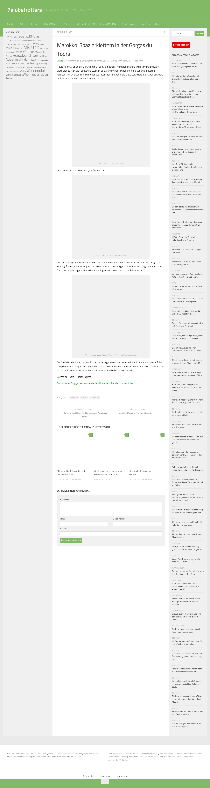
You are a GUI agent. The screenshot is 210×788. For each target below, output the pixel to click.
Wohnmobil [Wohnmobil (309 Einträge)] (35, 70)
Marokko (84, 398)
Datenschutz (106, 776)
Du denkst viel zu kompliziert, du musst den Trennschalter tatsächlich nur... (188, 210)
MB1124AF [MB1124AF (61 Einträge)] (44, 48)
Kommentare (89, 776)
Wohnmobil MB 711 (86, 24)
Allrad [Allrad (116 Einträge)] (13, 36)
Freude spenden (181, 45)
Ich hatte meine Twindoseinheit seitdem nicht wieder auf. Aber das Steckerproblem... (187, 455)
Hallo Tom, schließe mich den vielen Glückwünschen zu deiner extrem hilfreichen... (187, 225)
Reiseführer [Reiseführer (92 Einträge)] (41, 56)
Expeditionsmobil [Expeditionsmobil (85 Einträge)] (29, 40)
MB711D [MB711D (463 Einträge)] (32, 47)
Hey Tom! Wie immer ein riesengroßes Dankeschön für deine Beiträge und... (187, 167)
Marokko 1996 (64, 32)
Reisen (34, 24)
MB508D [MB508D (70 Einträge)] (19, 48)
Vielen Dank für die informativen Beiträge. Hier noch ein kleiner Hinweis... (186, 601)
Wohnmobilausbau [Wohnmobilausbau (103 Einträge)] (15, 74)
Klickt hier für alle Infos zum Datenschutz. (64, 756)
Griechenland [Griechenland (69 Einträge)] (11, 44)
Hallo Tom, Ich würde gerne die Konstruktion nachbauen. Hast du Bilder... (186, 387)
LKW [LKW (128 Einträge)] (33, 44)
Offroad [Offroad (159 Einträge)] (19, 52)
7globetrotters (24, 9)
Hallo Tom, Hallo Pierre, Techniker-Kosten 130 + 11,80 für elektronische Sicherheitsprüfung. (186, 124)
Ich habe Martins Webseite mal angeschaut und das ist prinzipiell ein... (186, 79)
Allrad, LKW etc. (128, 24)
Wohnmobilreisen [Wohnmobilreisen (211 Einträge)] (36, 75)
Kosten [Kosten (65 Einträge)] (27, 44)
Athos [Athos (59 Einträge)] (27, 37)
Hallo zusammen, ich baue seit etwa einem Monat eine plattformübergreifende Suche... (187, 109)
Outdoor (11, 24)
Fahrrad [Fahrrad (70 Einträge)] (39, 41)
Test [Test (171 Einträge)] (32, 63)
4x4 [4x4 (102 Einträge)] (7, 36)
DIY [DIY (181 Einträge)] (31, 36)
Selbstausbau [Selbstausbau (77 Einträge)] (11, 63)
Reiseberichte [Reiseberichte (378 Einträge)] (24, 55)
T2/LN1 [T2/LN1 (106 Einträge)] (21, 63)
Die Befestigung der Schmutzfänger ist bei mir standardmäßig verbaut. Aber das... (187, 699)
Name (62, 519)
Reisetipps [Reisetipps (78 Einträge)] (35, 60)
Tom (63, 61)
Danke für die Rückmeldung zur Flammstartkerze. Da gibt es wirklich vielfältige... (187, 482)
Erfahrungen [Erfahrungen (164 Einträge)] (13, 40)
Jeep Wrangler (66, 24)
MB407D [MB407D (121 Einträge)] (11, 48)
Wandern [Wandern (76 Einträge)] (15, 67)
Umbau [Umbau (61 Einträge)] (8, 67)
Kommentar (65, 499)
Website (63, 529)
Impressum (122, 776)
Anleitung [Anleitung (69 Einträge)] (20, 37)
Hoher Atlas (74, 398)
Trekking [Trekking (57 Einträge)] (44, 64)
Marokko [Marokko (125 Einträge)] (40, 44)
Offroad (23, 24)
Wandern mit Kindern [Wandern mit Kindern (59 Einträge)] (26, 67)
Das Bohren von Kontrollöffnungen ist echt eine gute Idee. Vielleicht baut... (187, 684)
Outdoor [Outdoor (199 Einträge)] (30, 52)
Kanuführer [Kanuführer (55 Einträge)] (20, 44)
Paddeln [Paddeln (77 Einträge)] (39, 52)
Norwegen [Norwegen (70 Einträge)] (10, 52)
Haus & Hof (146, 24)
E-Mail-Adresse (119, 519)
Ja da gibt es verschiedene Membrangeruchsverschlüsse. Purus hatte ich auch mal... (188, 497)
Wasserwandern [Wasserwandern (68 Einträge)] (40, 67)
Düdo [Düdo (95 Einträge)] (36, 36)
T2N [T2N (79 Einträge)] (27, 63)
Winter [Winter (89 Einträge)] (23, 71)
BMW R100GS (49, 24)
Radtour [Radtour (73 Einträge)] (9, 56)
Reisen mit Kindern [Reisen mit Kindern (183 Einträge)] (18, 59)
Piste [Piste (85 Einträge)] (45, 52)
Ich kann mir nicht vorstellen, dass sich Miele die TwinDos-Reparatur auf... (187, 194)
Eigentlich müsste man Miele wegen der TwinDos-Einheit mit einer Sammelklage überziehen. (187, 94)
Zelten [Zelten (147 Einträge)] (9, 78)
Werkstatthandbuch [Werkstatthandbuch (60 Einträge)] (12, 71)
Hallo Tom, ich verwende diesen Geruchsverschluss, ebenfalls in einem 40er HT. (185, 586)
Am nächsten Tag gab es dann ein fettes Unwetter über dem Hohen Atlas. (95, 383)
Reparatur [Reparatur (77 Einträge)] (44, 60)
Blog (157, 24)
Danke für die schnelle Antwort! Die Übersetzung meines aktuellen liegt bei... (187, 656)
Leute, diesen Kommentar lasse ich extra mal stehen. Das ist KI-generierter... (187, 152)
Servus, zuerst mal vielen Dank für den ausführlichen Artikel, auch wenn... (186, 617)
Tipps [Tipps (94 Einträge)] (38, 63)
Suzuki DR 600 (94, 398)
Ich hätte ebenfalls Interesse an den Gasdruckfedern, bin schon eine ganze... (187, 440)
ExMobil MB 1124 (108, 24)
